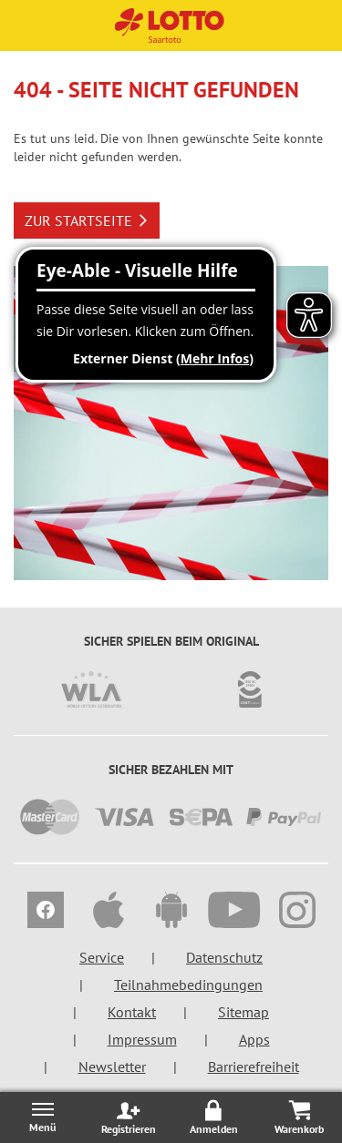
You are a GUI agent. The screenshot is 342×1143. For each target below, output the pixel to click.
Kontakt (132, 1012)
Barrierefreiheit (253, 1066)
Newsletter (112, 1066)
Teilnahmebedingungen (188, 984)
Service (101, 957)
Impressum (142, 1039)
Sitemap (243, 1012)
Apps (254, 1039)
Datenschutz (224, 957)
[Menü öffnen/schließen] (43, 1117)
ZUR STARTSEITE (87, 220)
